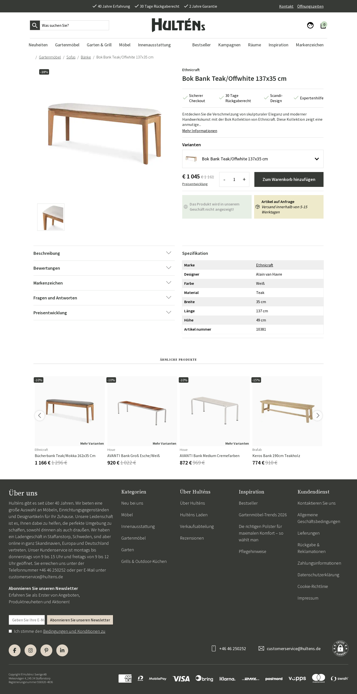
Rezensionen (192, 538)
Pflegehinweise (252, 551)
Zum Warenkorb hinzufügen (289, 179)
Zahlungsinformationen (319, 563)
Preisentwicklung (195, 184)
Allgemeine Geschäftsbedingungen (319, 518)
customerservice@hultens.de (36, 576)
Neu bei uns (132, 503)
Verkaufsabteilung (197, 526)
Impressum (308, 598)
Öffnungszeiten (310, 6)
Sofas (70, 57)
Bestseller (248, 503)
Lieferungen (309, 533)
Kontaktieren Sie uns (317, 503)
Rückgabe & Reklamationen (312, 548)
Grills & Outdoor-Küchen (144, 561)
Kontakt (286, 6)
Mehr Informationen (199, 130)
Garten (127, 549)
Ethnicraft (191, 69)
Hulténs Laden (194, 515)
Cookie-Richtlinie (313, 586)
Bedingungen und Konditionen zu (74, 631)
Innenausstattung (138, 526)
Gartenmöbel (50, 57)
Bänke (86, 57)
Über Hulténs (192, 503)
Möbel (127, 515)
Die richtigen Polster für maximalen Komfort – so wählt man (261, 533)
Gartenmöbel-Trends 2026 (263, 515)
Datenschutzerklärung (318, 575)
